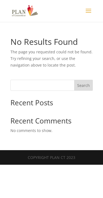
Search (83, 85)
